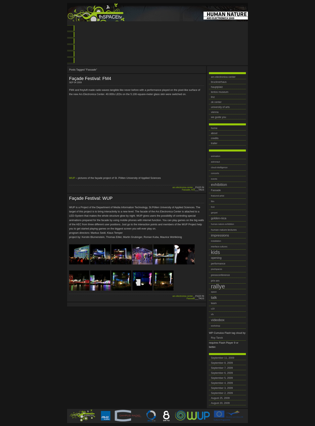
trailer (214, 143)
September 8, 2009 (222, 362)
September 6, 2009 (222, 372)
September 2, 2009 (222, 392)
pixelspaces (216, 269)
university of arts (220, 107)
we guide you (218, 117)
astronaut (215, 162)
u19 (213, 308)
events (214, 179)
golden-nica (218, 218)
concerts (215, 173)
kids (215, 252)
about (214, 133)
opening (216, 257)
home (214, 128)
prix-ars (215, 280)
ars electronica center (182, 187)
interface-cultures (219, 246)
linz (213, 96)
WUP (72, 177)
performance (218, 263)
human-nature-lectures (224, 229)
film (212, 201)
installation (216, 241)
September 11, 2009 (222, 357)
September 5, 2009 (222, 377)
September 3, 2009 (222, 387)
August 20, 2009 (220, 402)
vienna (215, 112)
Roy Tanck (217, 337)
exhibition (219, 184)
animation (215, 156)
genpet (214, 212)
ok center (216, 101)
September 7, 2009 (222, 367)
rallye (218, 286)
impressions (220, 235)
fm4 (193, 189)
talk (214, 297)
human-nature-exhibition (222, 224)
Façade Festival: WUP (90, 198)
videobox (218, 320)
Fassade (186, 189)
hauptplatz (217, 86)
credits (215, 138)
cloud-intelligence (219, 167)
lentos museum (219, 91)
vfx (212, 314)
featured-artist (217, 196)
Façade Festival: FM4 (90, 78)
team (214, 303)
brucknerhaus (219, 81)
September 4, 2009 (222, 382)
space (214, 292)
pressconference (220, 274)
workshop (215, 326)
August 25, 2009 (220, 397)
